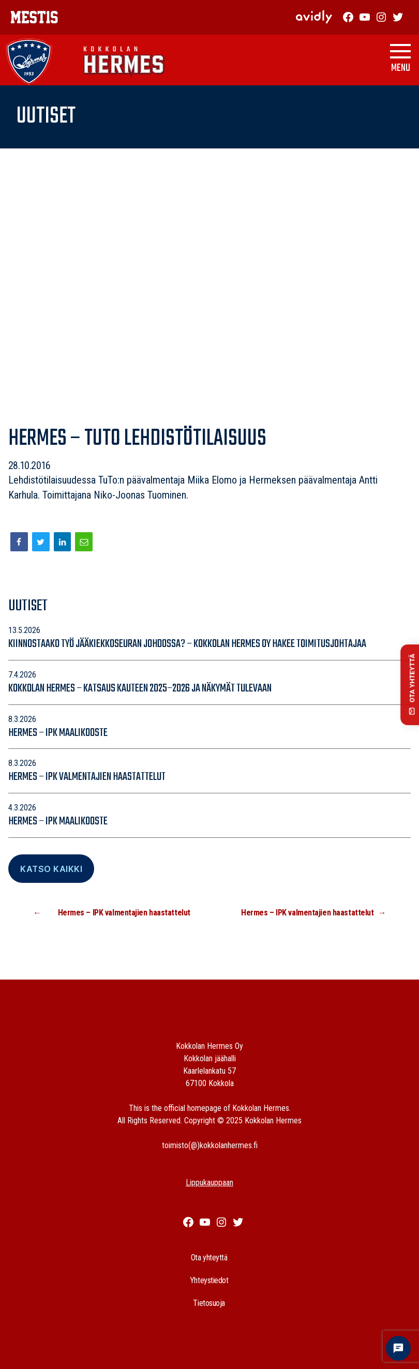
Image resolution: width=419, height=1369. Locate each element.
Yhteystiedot (209, 1280)
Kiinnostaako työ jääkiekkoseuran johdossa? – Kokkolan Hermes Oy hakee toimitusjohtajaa (187, 644)
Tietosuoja (209, 1303)
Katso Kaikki (51, 869)
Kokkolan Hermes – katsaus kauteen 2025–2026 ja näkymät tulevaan (140, 688)
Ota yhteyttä (209, 1257)
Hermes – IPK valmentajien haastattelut (87, 777)
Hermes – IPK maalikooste (58, 733)
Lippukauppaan (209, 1182)
